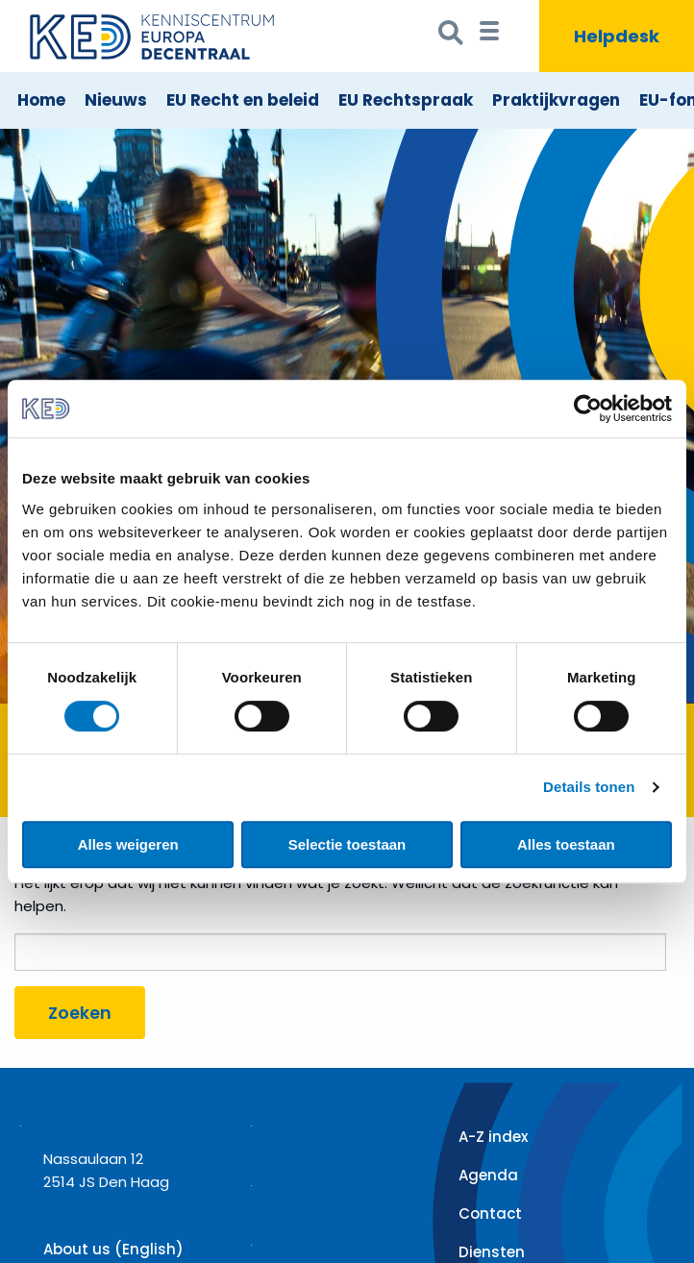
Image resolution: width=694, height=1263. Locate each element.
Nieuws (116, 99)
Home (41, 99)
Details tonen (588, 787)
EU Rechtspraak (405, 99)
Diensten (492, 1252)
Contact (490, 1213)
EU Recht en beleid (242, 99)
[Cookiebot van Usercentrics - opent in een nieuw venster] (588, 408)
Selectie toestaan (347, 844)
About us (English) (113, 1249)
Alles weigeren (128, 844)
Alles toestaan (566, 844)
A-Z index (493, 1137)
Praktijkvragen (556, 99)
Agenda (488, 1175)
